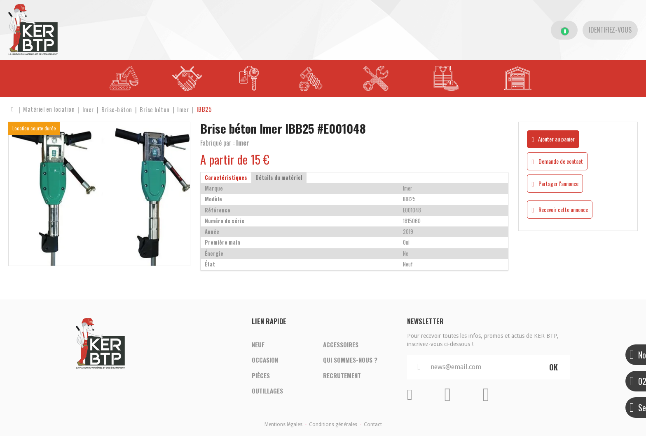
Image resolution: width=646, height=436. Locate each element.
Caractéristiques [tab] (226, 177)
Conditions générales (333, 424)
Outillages (267, 391)
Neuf (258, 344)
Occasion (265, 360)
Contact (373, 424)
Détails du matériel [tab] (278, 177)
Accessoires (340, 344)
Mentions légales (283, 424)
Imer (242, 143)
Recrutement (342, 375)
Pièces (261, 375)
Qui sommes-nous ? (350, 360)
